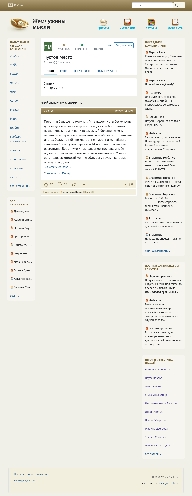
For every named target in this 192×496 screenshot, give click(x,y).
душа (13, 118)
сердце (14, 128)
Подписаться (123, 45)
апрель (15, 109)
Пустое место (58, 57)
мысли (14, 82)
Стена (64, 71)
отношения (18, 159)
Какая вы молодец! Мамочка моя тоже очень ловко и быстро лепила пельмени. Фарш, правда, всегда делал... (163, 64)
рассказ (129, 110)
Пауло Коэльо (153, 378)
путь (13, 177)
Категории (127, 20)
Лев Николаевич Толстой (161, 403)
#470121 (48, 110)
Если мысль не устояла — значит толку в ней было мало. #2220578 (161, 165)
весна (14, 73)
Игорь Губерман (155, 420)
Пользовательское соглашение (31, 474)
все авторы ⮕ (153, 454)
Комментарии (106, 71)
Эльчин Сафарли (155, 437)
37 (51, 184)
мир (13, 91)
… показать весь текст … (58, 166)
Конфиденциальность (26, 480)
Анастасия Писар (59, 173)
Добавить (175, 20)
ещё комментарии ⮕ (157, 251)
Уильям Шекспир (156, 395)
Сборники (82, 71)
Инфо (50, 71)
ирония (15, 150)
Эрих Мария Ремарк (158, 369)
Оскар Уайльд (153, 411)
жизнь (14, 55)
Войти (15, 5)
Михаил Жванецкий (157, 445)
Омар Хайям (153, 386)
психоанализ (19, 168)
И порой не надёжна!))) (159, 84)
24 (65, 184)
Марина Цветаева (156, 428)
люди (13, 64)
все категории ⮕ (20, 186)
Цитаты (103, 20)
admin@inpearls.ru (168, 483)
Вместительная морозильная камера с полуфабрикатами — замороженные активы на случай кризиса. (161, 312)
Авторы (151, 20)
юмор (14, 100)
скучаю (119, 110)
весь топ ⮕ (16, 295)
